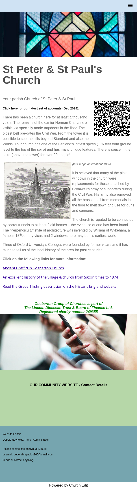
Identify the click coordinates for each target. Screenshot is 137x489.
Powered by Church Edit (68, 485)
